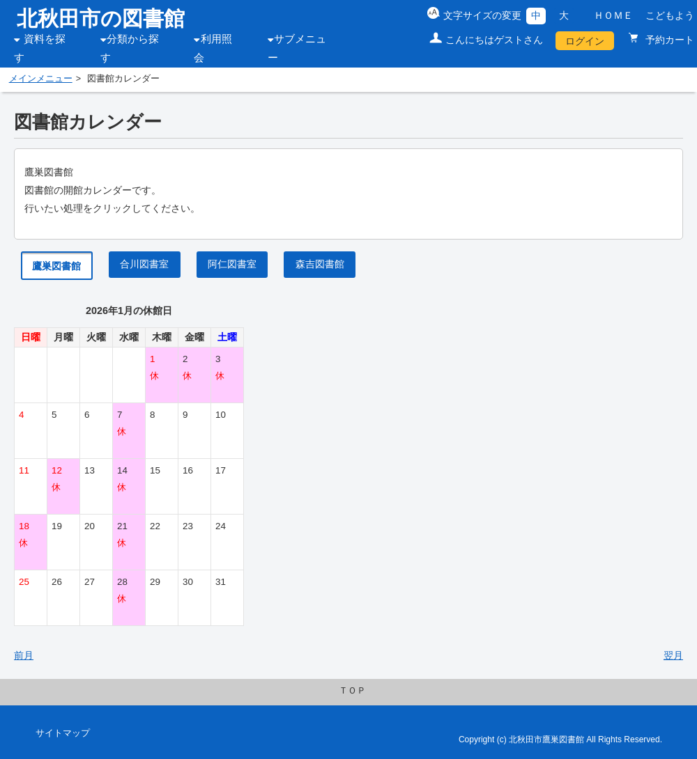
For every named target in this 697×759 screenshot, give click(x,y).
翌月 (673, 655)
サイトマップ (63, 733)
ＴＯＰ (352, 691)
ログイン (584, 41)
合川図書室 (144, 263)
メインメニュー (40, 79)
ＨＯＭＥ (613, 15)
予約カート (668, 39)
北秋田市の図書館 (101, 18)
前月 (23, 655)
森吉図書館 (320, 263)
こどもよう (669, 15)
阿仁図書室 (232, 263)
